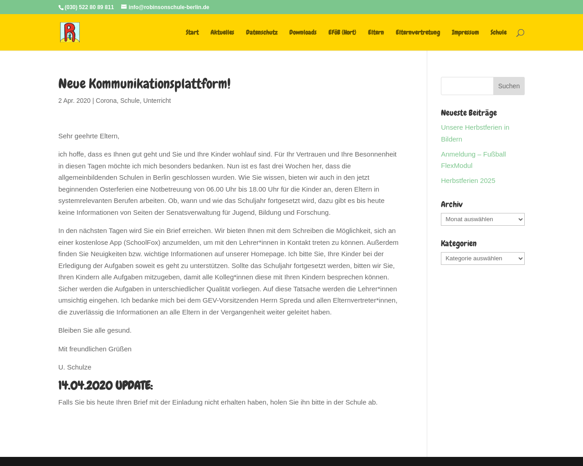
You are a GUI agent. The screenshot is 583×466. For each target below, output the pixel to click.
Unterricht (157, 100)
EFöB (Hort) (342, 32)
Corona (106, 100)
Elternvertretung (418, 32)
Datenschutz (261, 32)
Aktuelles (222, 32)
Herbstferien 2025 (468, 180)
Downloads (303, 32)
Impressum (465, 32)
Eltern (376, 32)
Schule (498, 32)
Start (192, 32)
